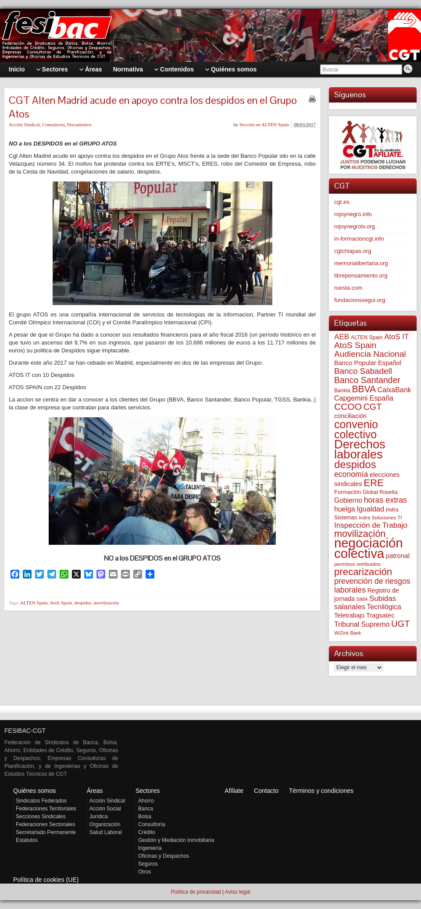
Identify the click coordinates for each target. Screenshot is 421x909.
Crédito (146, 832)
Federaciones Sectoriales (45, 824)
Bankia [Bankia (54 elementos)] (342, 390)
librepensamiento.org (360, 275)
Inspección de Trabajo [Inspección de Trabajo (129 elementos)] (370, 525)
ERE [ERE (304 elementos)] (373, 482)
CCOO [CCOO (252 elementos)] (348, 406)
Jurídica (98, 816)
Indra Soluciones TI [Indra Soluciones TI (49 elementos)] (380, 517)
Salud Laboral (105, 832)
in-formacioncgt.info (359, 238)
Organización (105, 824)
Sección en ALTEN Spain (264, 124)
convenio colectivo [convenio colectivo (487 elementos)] (356, 429)
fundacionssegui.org (359, 300)
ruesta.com (348, 287)
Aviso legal (237, 892)
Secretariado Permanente (46, 832)
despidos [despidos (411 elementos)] (355, 464)
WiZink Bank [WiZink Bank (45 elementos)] (347, 633)
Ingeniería (149, 848)
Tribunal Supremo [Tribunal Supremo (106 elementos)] (361, 624)
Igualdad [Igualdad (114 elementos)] (370, 509)
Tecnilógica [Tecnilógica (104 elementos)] (384, 607)
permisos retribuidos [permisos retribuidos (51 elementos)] (357, 564)
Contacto (266, 790)
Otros (144, 872)
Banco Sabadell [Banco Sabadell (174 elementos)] (363, 371)
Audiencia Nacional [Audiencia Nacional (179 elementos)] (370, 354)
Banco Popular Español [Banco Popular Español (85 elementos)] (367, 362)
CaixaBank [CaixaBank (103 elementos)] (394, 390)
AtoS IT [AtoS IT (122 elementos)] (396, 337)
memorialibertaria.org (361, 263)
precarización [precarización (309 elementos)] (363, 571)
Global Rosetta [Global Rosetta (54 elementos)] (380, 492)
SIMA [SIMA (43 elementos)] (362, 599)
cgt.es (342, 202)
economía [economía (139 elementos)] (351, 474)
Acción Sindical (24, 124)
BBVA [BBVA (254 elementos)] (364, 389)
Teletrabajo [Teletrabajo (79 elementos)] (349, 615)
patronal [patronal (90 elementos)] (398, 555)
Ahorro (146, 801)
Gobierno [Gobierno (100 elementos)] (348, 500)
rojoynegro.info (353, 214)
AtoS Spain (61, 602)
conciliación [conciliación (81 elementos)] (350, 415)
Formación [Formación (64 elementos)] (347, 492)
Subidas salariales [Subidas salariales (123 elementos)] (365, 602)
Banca (145, 809)
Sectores (148, 790)
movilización (106, 602)
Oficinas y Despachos (163, 856)
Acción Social (105, 809)
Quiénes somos (34, 790)
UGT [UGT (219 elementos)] (400, 623)
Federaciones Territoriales (46, 809)
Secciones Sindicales (40, 816)
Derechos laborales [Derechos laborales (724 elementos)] (359, 449)
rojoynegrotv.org (354, 226)
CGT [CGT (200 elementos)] (373, 407)
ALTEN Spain (34, 602)
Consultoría (53, 124)
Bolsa (144, 816)
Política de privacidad (196, 892)
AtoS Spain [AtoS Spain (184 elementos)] (355, 345)
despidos (83, 602)
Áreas (95, 790)
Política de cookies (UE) (45, 879)
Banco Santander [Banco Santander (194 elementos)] (367, 380)
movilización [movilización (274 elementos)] (359, 533)
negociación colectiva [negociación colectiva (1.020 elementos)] (368, 548)
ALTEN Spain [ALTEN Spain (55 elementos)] (367, 337)
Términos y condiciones (321, 790)
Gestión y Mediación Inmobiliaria (176, 840)
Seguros (148, 864)
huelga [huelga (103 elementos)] (344, 509)
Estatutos (27, 840)
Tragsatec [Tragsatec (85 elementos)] (380, 615)
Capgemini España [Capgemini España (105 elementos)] (363, 398)
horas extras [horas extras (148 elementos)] (385, 500)
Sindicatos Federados (41, 801)
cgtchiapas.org (352, 251)
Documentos (79, 124)
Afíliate (234, 790)
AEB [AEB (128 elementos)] (341, 337)
